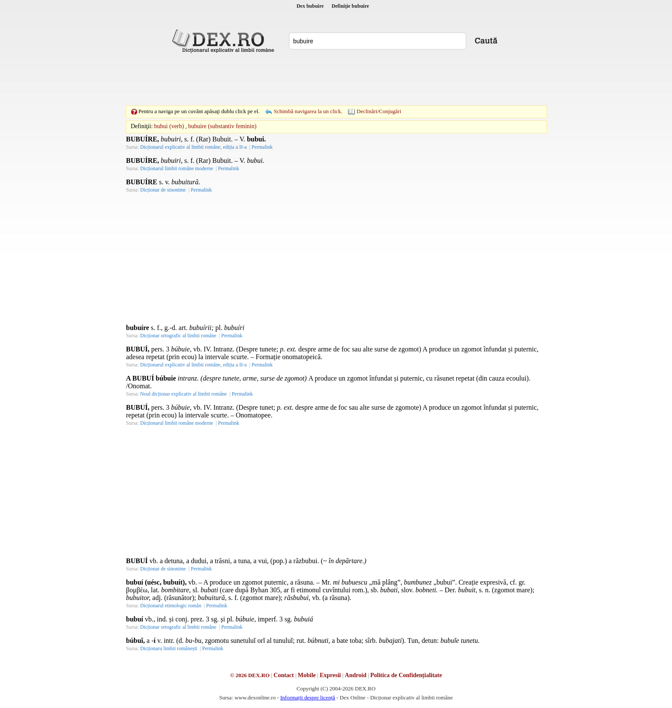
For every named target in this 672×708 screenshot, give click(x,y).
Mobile (307, 675)
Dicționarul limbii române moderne (176, 168)
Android (355, 675)
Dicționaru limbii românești (168, 648)
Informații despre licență (307, 697)
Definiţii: (142, 126)
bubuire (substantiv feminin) (222, 126)
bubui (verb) (169, 126)
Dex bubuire (310, 6)
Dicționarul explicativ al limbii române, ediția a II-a (193, 147)
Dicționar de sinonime (163, 190)
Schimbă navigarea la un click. (308, 111)
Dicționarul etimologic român (170, 606)
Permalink (262, 147)
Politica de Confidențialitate (406, 675)
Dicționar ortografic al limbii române (178, 336)
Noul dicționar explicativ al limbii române (183, 394)
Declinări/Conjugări (379, 111)
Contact (283, 675)
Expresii (330, 675)
